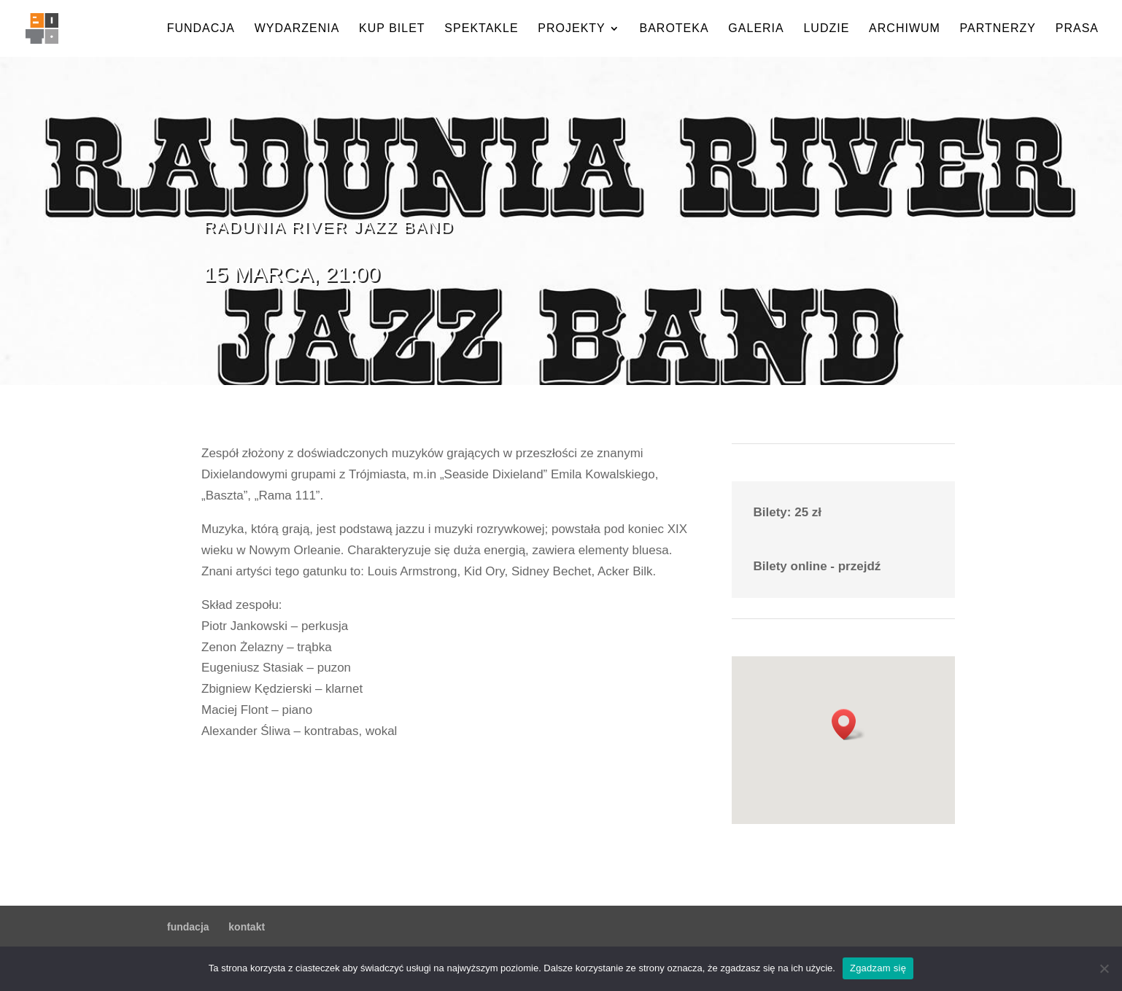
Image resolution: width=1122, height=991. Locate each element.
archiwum (904, 28)
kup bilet (392, 28)
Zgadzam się (878, 968)
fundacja (201, 28)
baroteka (673, 28)
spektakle (481, 28)
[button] (848, 724)
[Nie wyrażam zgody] (1103, 968)
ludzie (826, 28)
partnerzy (998, 28)
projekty (571, 28)
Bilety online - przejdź (817, 566)
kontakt (246, 927)
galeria (756, 28)
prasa (1077, 28)
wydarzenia (297, 28)
